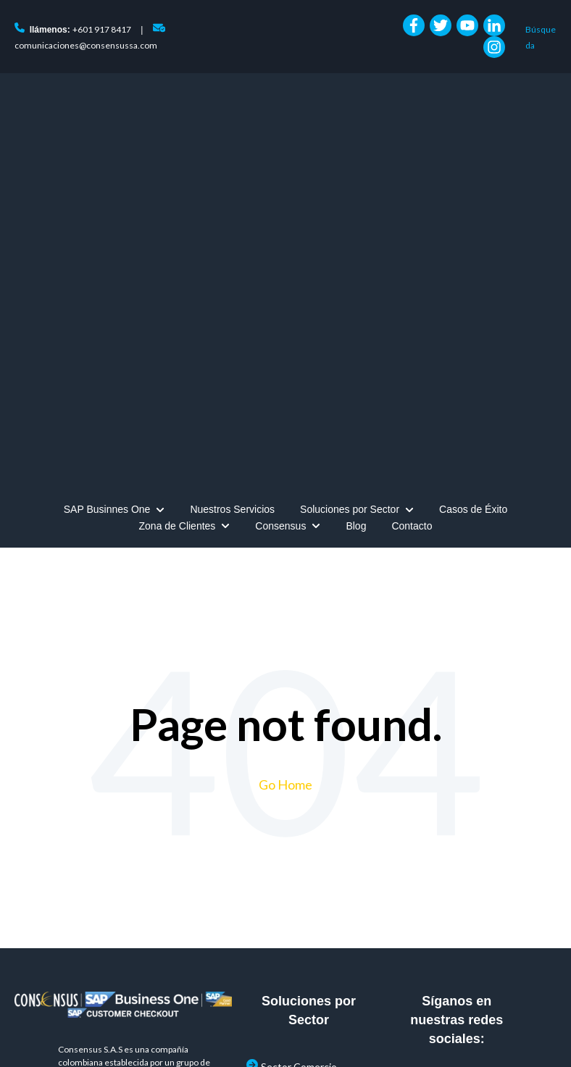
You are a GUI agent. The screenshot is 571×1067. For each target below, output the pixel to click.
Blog (356, 194)
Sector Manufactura (305, 798)
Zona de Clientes (177, 194)
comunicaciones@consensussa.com (85, 45)
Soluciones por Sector (349, 177)
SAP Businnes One (107, 177)
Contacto (411, 194)
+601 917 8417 (101, 29)
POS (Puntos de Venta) (313, 903)
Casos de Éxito (473, 177)
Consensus (280, 194)
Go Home (285, 453)
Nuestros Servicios (232, 177)
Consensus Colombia (252, 1038)
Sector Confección (303, 765)
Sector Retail (289, 833)
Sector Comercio (299, 735)
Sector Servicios (296, 868)
